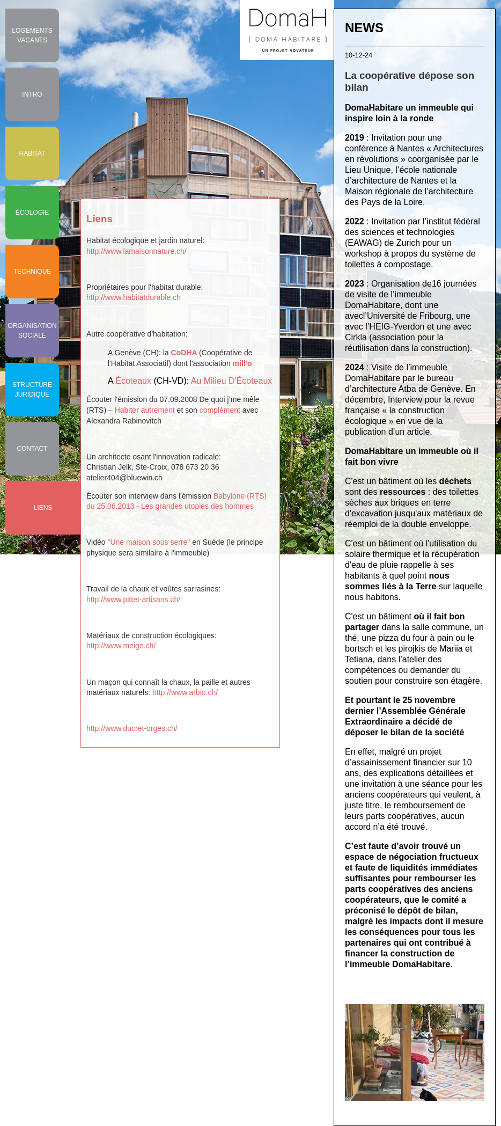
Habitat (32, 153)
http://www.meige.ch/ (121, 645)
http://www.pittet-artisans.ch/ (133, 599)
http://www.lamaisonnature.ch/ (136, 251)
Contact (32, 448)
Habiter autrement (145, 410)
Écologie (32, 212)
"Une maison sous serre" (148, 542)
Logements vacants (32, 35)
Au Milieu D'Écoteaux (231, 380)
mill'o (242, 363)
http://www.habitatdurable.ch (133, 297)
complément (220, 410)
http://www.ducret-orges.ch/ (132, 728)
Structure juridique (32, 389)
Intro (32, 94)
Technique (32, 271)
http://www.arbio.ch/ (185, 692)
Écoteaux (133, 380)
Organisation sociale (32, 330)
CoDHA (184, 352)
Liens (43, 507)
